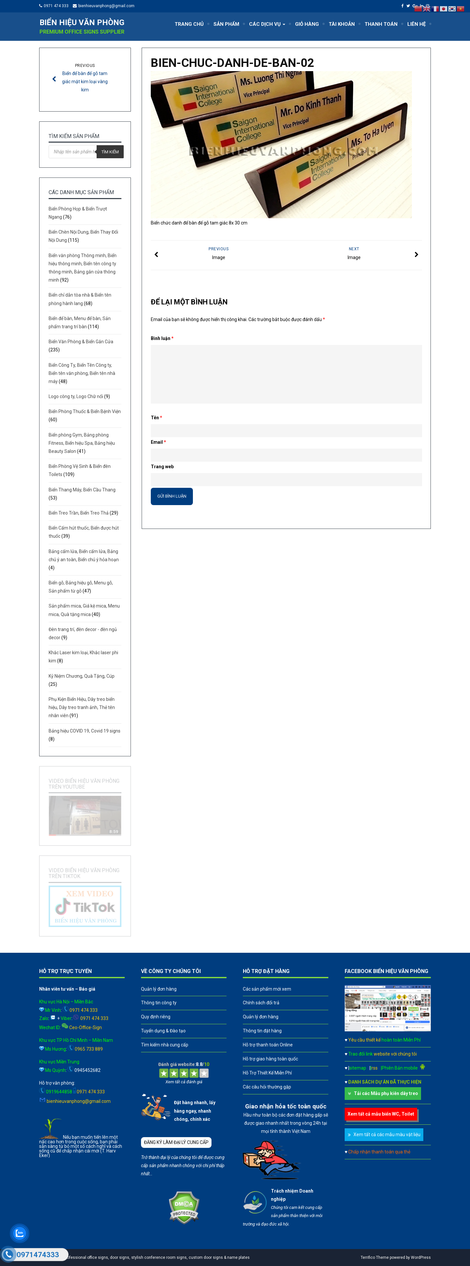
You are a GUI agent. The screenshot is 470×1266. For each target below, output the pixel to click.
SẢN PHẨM (226, 24)
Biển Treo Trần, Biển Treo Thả (79, 513)
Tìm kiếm (110, 151)
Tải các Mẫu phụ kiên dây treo (386, 1093)
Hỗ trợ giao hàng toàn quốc (270, 1058)
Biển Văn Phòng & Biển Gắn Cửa (81, 341)
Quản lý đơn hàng (159, 989)
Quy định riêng (155, 1016)
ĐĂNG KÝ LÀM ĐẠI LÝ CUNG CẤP (176, 1142)
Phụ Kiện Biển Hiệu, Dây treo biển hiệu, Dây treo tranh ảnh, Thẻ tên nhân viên (82, 707)
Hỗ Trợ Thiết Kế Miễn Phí (267, 1072)
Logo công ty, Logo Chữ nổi (76, 396)
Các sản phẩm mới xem (267, 989)
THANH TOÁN (381, 24)
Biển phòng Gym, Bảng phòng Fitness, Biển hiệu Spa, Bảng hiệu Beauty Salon (82, 443)
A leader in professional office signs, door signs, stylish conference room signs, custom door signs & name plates (146, 1257)
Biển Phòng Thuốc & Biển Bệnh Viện (85, 411)
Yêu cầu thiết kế (384, 1039)
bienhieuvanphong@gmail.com (106, 6)
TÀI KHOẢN (342, 24)
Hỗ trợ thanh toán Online (268, 1044)
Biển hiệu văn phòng (81, 22)
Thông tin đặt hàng (262, 1030)
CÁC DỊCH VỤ (267, 24)
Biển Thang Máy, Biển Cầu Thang (82, 489)
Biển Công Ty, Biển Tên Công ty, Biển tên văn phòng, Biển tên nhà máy (82, 373)
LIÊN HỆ (416, 24)
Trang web (162, 466)
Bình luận (162, 338)
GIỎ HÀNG (307, 24)
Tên (156, 417)
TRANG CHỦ (189, 24)
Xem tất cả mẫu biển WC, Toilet (381, 1114)
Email (158, 442)
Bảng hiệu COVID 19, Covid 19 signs (84, 730)
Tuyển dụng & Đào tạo (163, 1030)
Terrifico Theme (375, 1257)
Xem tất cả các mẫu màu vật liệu (386, 1134)
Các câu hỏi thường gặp (267, 1086)
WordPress (421, 1257)
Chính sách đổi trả (261, 1002)
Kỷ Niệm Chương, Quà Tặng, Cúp (82, 676)
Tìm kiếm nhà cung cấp (164, 1044)
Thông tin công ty (159, 1002)
